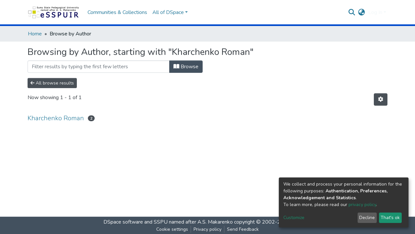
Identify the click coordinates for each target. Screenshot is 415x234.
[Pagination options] (380, 99)
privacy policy (362, 205)
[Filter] (99, 66)
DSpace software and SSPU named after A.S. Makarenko (168, 222)
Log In (375, 12)
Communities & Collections (117, 12)
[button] (361, 12)
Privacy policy (207, 229)
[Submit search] (352, 12)
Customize (293, 217)
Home (35, 33)
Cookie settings (172, 229)
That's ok (390, 217)
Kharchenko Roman (56, 118)
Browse (185, 66)
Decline (367, 217)
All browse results (52, 83)
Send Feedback (243, 229)
